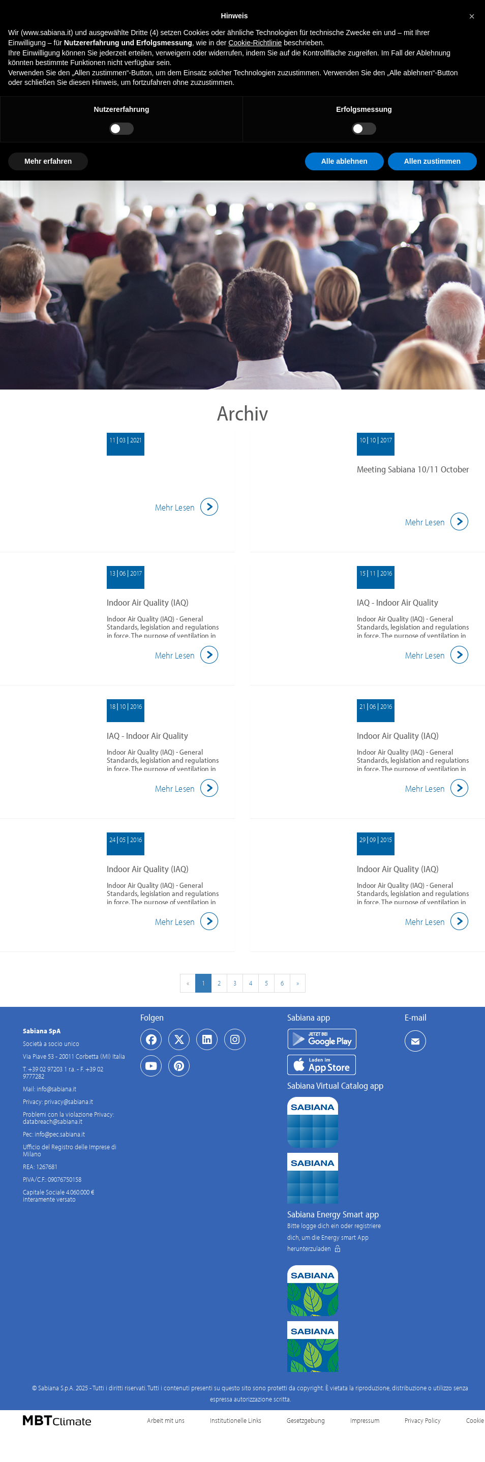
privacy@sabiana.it (68, 1101)
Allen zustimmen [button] (432, 161)
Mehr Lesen (188, 507)
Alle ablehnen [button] (344, 161)
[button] (472, 16)
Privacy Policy (423, 1420)
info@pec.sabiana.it (60, 1134)
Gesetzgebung (306, 1420)
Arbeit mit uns (166, 1420)
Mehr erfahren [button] (48, 161)
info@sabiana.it (56, 1088)
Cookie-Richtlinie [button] (255, 43)
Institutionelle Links (235, 1420)
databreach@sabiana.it (52, 1121)
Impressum (364, 1420)
